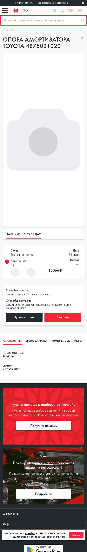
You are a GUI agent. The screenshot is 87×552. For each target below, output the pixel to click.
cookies (29, 533)
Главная (8, 30)
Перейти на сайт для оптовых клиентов (41, 3)
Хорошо (76, 535)
